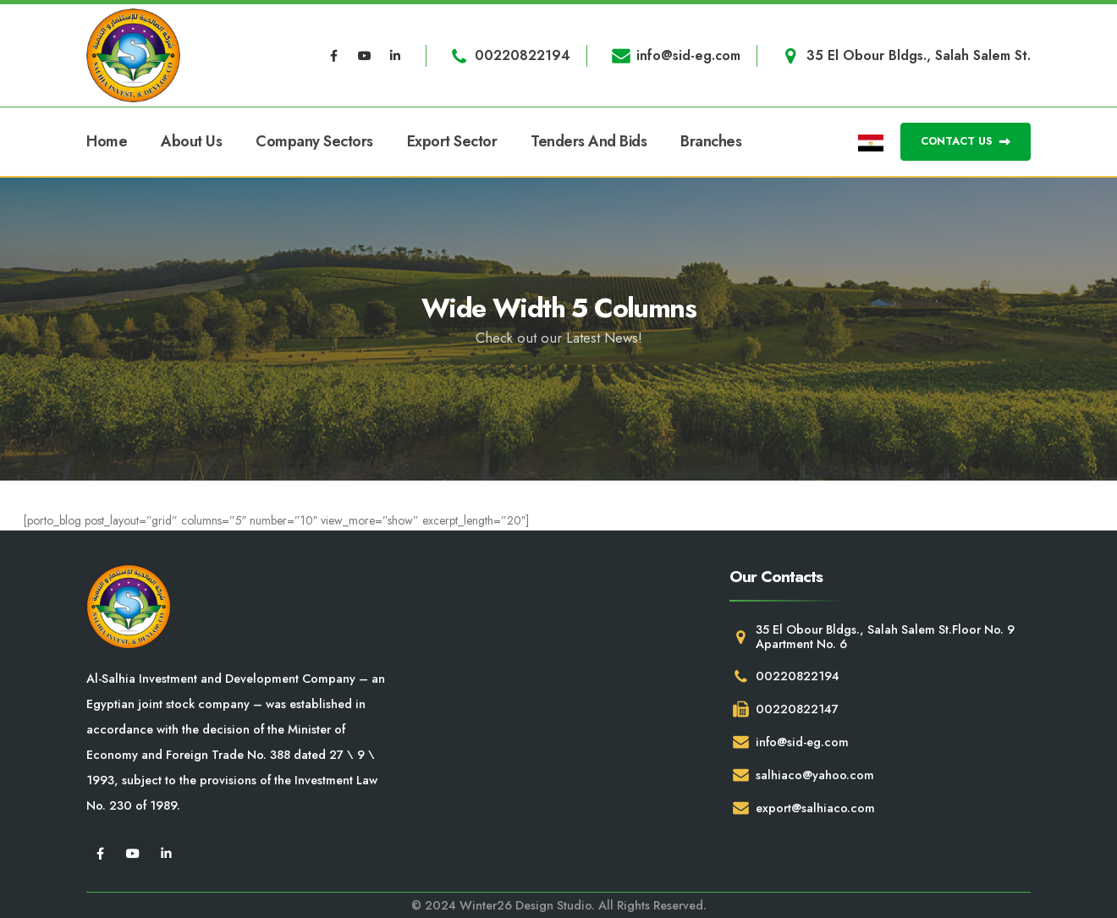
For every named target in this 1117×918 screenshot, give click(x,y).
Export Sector (452, 141)
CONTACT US (965, 141)
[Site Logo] (133, 55)
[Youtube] (365, 56)
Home (106, 141)
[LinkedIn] (395, 56)
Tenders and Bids (589, 141)
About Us (191, 141)
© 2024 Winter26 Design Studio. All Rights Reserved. (559, 905)
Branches (710, 141)
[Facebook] (334, 56)
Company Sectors (314, 141)
